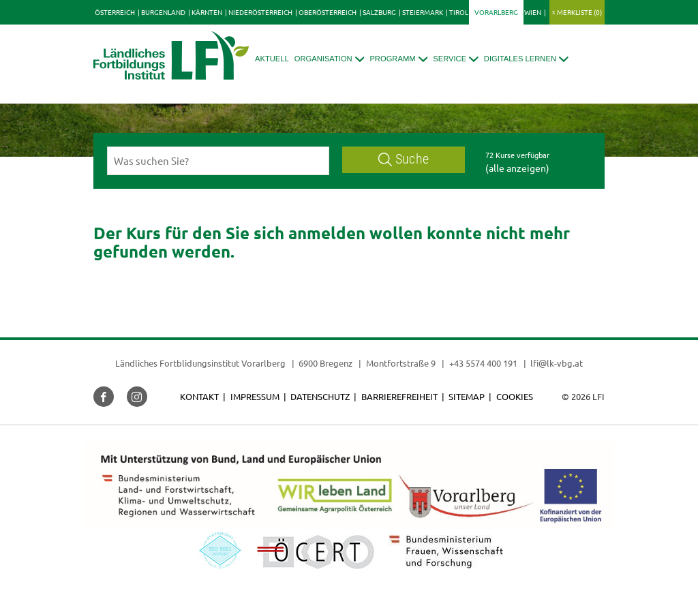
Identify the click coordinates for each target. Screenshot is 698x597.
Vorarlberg (496, 12)
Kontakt (199, 396)
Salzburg (379, 12)
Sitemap (467, 396)
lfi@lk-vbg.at (556, 363)
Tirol (458, 12)
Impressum (254, 396)
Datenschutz (320, 396)
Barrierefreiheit (399, 396)
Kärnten (207, 12)
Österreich (115, 12)
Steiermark (422, 12)
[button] (329, 59)
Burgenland (163, 12)
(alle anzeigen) (517, 168)
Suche (403, 159)
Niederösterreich (260, 12)
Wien (532, 12)
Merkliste (579, 12)
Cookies (514, 396)
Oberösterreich (327, 12)
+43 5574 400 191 (483, 363)
